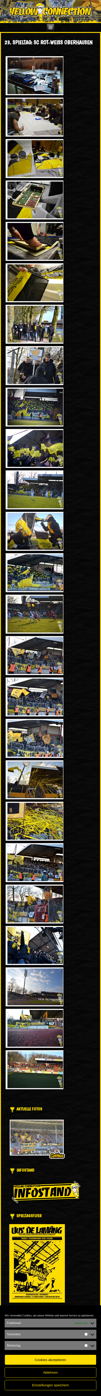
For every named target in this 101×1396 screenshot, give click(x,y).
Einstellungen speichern (50, 1385)
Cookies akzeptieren (50, 1360)
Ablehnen (50, 1372)
